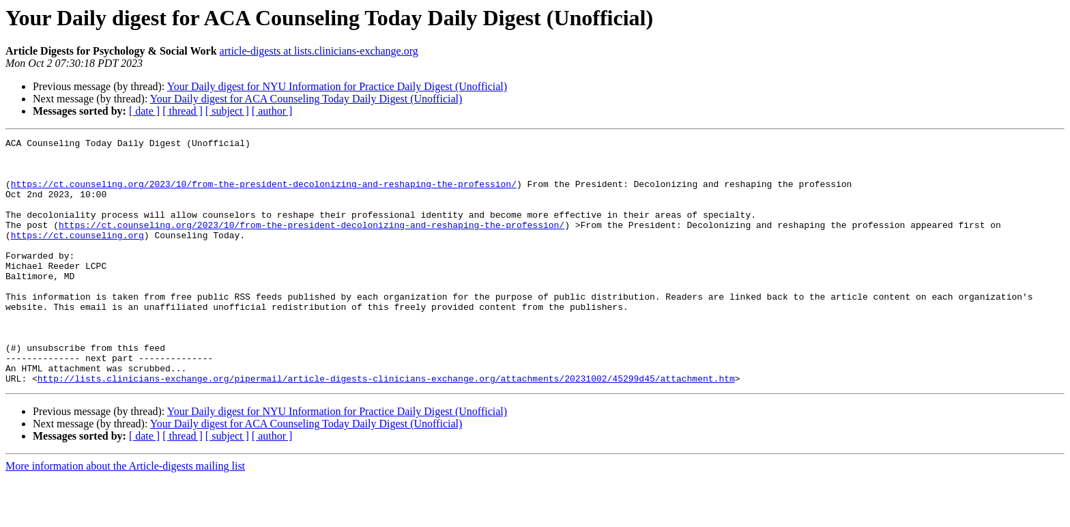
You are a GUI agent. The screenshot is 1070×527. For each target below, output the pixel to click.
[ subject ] (227, 111)
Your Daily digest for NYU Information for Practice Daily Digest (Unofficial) (337, 86)
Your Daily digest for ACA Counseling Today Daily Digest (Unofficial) (306, 98)
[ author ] (272, 111)
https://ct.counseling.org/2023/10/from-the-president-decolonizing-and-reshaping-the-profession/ (264, 194)
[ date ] (144, 111)
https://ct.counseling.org (77, 255)
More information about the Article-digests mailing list (125, 515)
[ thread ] (182, 111)
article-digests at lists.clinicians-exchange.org (319, 51)
